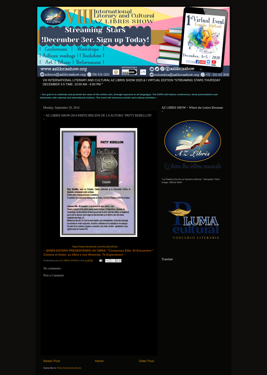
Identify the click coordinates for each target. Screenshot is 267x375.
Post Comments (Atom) (69, 368)
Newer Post (51, 361)
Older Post (146, 361)
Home (99, 361)
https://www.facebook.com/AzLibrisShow (94, 246)
